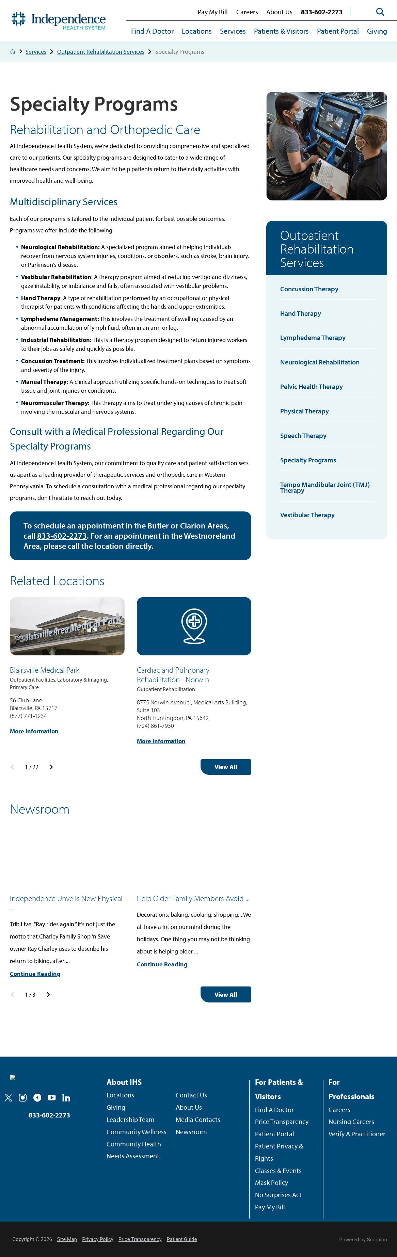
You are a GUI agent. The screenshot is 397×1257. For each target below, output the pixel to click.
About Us (279, 11)
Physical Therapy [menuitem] (304, 411)
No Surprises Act (278, 1194)
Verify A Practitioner (357, 1133)
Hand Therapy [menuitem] (300, 313)
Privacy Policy (97, 1239)
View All (226, 767)
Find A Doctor (152, 31)
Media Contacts (198, 1119)
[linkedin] (66, 1097)
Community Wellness (136, 1131)
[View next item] (51, 767)
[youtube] (51, 1097)
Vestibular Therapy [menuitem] (307, 514)
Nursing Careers (351, 1121)
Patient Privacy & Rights (279, 1152)
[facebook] (37, 1097)
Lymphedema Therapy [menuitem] (313, 337)
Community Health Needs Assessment (134, 1150)
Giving (377, 31)
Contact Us (191, 1095)
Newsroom (191, 1131)
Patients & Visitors (281, 31)
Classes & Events (278, 1170)
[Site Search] (377, 12)
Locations (197, 31)
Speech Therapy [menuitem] (303, 435)
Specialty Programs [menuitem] (308, 460)
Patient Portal (338, 31)
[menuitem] (154, 31)
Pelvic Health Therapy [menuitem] (311, 386)
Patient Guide (181, 1239)
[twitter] (8, 1097)
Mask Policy (271, 1182)
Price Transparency (281, 1121)
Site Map (67, 1239)
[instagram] (23, 1097)
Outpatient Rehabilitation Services (106, 51)
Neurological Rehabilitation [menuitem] (320, 362)
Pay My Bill (213, 11)
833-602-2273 (322, 11)
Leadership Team (131, 1119)
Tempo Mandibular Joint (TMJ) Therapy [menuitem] (325, 487)
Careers (247, 11)
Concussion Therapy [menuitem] (309, 288)
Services (233, 31)
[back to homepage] (12, 51)
